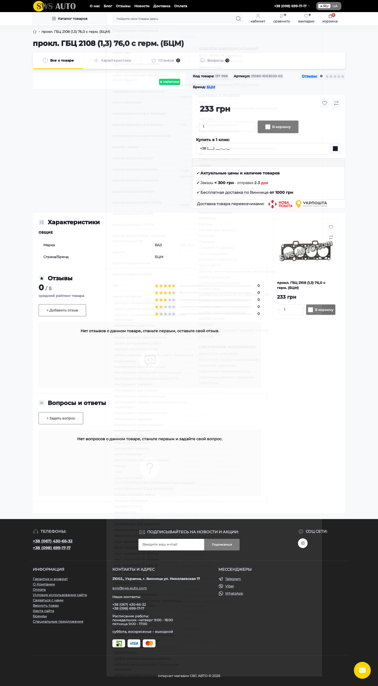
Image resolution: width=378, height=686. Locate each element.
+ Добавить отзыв (62, 310)
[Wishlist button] (325, 103)
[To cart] (320, 309)
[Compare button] (336, 103)
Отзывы (123, 6)
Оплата (180, 6)
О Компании (44, 584)
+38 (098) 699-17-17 (52, 548)
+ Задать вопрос (61, 418)
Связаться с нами (48, 600)
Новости (141, 6)
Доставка (161, 6)
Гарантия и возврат (50, 579)
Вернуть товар (46, 605)
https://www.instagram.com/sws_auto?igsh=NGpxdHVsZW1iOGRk (302, 543)
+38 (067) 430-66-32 (52, 541)
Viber (229, 586)
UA (335, 6)
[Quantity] (227, 127)
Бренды (40, 616)
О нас (95, 6)
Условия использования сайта (60, 595)
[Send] (335, 148)
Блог (108, 6)
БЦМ (211, 87)
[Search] (238, 18)
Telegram (233, 579)
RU (324, 6)
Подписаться (222, 544)
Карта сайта (43, 611)
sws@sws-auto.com (129, 588)
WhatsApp (234, 593)
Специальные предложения (58, 621)
